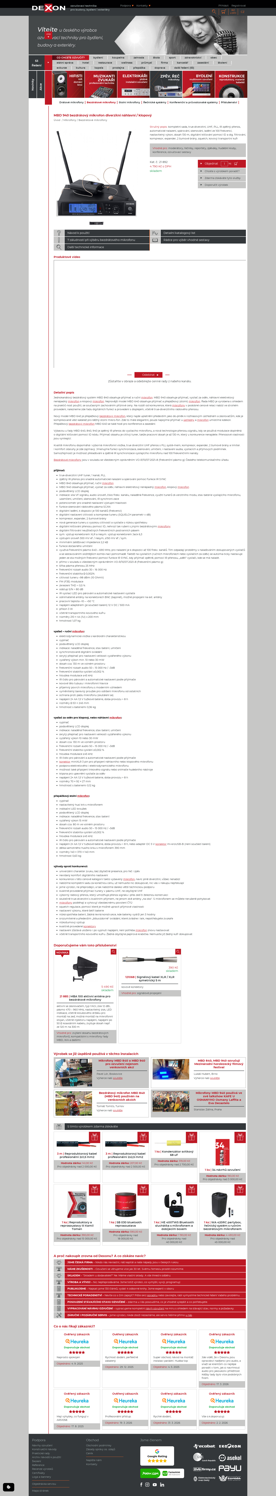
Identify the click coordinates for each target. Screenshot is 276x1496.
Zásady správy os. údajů (100, 1449)
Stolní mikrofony (129, 102)
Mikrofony (69, 120)
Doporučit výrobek (216, 184)
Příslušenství (229, 102)
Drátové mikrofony (71, 102)
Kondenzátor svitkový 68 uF (174, 1153)
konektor (64, 761)
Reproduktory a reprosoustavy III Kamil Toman (77, 1226)
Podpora (125, 5)
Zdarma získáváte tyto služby (223, 178)
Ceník (89, 1453)
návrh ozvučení (155, 1308)
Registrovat (238, 5)
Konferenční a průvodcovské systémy (194, 102)
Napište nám (94, 1460)
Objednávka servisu (44, 1483)
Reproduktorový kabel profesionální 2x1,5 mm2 (77, 1155)
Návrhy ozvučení (42, 1445)
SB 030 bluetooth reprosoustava (125, 1224)
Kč (233, 11)
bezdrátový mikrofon (112, 416)
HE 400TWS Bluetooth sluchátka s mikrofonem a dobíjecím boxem (174, 1226)
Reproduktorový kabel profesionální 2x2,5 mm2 (126, 1155)
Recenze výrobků (42, 1469)
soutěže (118, 1078)
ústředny (188, 420)
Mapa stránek (40, 1490)
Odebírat (150, 374)
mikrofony (178, 405)
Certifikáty (38, 1473)
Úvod (57, 120)
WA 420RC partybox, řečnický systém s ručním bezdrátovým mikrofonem (222, 1226)
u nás (189, 1315)
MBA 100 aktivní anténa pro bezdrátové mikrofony (85, 998)
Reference (38, 1465)
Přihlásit (223, 5)
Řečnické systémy (154, 102)
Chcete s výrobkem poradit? (222, 171)
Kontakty (142, 5)
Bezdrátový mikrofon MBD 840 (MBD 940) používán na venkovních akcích (122, 1096)
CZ (242, 12)
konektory (89, 926)
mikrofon (147, 397)
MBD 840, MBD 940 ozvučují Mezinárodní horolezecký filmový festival (218, 1064)
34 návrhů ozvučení (222, 1170)
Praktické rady (41, 1453)
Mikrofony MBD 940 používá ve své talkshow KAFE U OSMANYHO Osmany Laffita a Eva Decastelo (219, 1098)
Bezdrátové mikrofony (101, 102)
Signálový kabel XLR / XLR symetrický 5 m (149, 978)
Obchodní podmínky (98, 1445)
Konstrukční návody (44, 1449)
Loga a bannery (41, 1476)
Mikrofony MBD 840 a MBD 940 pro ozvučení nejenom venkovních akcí (122, 1064)
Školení (36, 1461)
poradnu (152, 1295)
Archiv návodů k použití (46, 1457)
